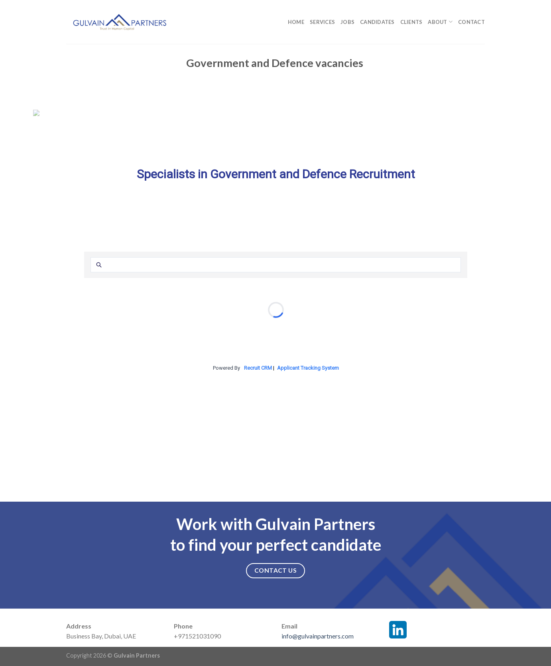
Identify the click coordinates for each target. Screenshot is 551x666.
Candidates (377, 22)
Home (296, 22)
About (440, 22)
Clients (411, 22)
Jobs (347, 22)
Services (322, 22)
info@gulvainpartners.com (317, 636)
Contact (471, 22)
